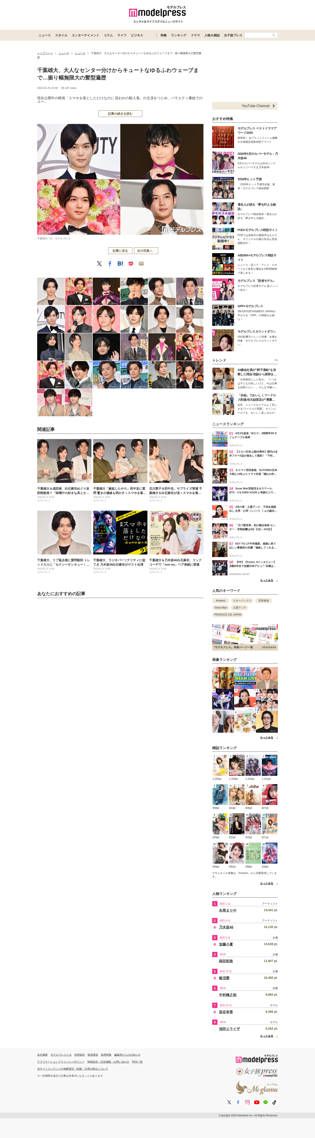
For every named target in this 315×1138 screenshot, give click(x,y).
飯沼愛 (224, 978)
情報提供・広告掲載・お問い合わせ (108, 1061)
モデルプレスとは (61, 1054)
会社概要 (42, 1054)
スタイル (61, 35)
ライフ (121, 35)
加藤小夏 (226, 944)
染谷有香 (226, 1012)
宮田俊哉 (263, 600)
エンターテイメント (85, 35)
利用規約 (79, 1054)
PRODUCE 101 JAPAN (227, 614)
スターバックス (242, 600)
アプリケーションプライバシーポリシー (60, 1061)
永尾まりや (227, 910)
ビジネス (137, 35)
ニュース (44, 35)
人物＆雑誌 (212, 35)
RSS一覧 (137, 1061)
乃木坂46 (226, 927)
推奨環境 (93, 1054)
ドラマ (195, 35)
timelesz (221, 600)
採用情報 (106, 1054)
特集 (164, 35)
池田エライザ (229, 1029)
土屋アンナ (239, 607)
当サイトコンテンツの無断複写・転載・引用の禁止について (72, 1068)
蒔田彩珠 (226, 961)
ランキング (178, 35)
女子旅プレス (233, 35)
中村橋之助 (227, 995)
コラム (108, 35)
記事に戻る (120, 250)
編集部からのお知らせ (127, 1054)
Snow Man (221, 607)
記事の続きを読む (120, 113)
